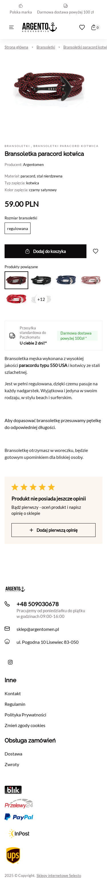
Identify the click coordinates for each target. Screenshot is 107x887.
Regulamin (15, 704)
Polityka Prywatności (25, 714)
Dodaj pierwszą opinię (54, 530)
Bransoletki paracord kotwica (66, 146)
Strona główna (16, 47)
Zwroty (12, 764)
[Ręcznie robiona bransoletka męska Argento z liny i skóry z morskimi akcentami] (10, 662)
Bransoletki (46, 47)
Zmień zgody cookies (25, 725)
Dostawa (13, 753)
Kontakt (13, 693)
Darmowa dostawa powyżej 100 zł (65, 9)
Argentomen (33, 164)
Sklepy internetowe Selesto (59, 875)
